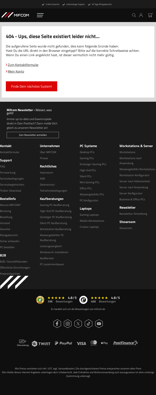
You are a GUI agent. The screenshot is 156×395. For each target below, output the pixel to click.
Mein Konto (16, 71)
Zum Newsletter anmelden (33, 135)
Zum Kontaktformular (23, 64)
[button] (142, 15)
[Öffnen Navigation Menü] (40, 15)
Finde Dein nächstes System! (31, 86)
